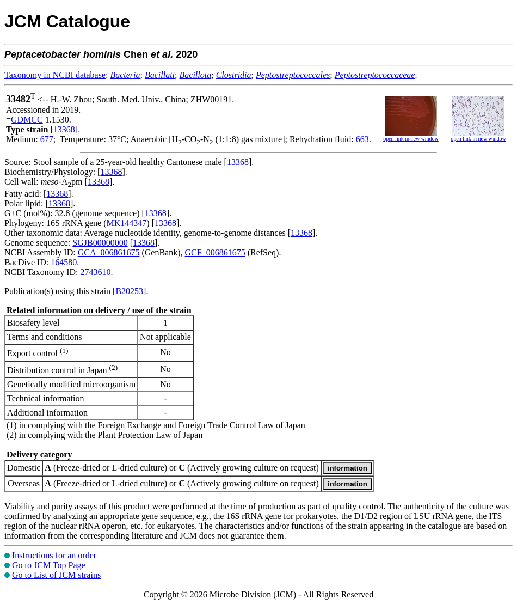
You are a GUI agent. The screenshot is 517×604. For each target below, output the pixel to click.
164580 (64, 262)
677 (46, 139)
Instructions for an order (54, 555)
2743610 (95, 272)
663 (362, 139)
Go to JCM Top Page (48, 565)
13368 (64, 129)
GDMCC (27, 119)
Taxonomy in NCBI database (55, 75)
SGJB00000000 (99, 242)
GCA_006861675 (109, 252)
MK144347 (127, 223)
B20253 (129, 291)
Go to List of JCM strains (56, 574)
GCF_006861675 (215, 252)
